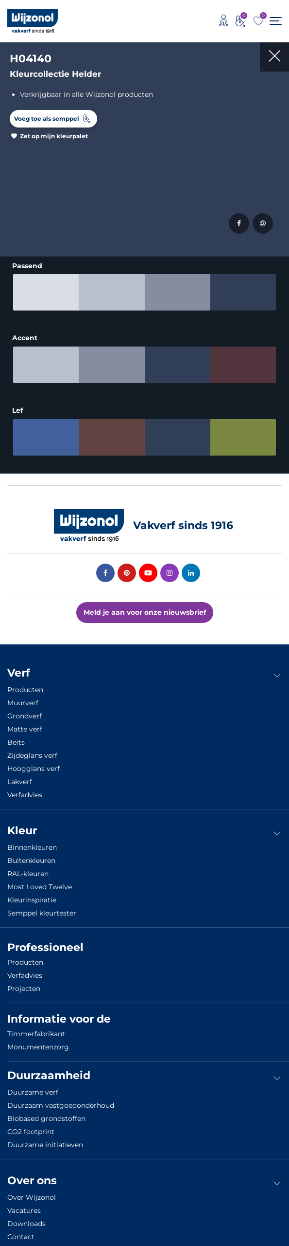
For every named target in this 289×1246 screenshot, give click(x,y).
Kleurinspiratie (31, 894)
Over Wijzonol (31, 1191)
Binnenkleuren (32, 841)
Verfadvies (24, 789)
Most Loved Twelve (39, 881)
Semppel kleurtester (41, 907)
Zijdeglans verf (32, 749)
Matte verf (24, 723)
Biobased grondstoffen (46, 1112)
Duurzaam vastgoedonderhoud (60, 1099)
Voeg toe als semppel (46, 118)
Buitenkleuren (31, 854)
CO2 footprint (30, 1125)
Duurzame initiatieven (45, 1139)
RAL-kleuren (28, 867)
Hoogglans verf (33, 762)
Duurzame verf (32, 1086)
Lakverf (19, 775)
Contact (20, 1231)
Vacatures (24, 1204)
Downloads (26, 1217)
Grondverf (24, 710)
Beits (16, 736)
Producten (25, 683)
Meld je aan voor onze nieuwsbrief (145, 606)
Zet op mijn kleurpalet (54, 136)
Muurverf (22, 697)
